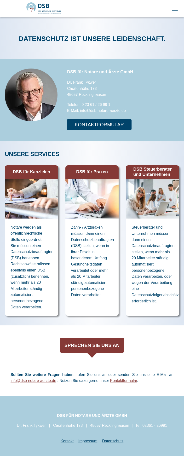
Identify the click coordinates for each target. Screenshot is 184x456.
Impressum (87, 441)
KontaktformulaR (99, 124)
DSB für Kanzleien (31, 171)
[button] (175, 8)
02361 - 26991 (154, 426)
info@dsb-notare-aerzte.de (103, 111)
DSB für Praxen (92, 171)
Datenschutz (112, 441)
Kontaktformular (123, 381)
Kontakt (67, 441)
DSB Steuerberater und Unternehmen (152, 172)
